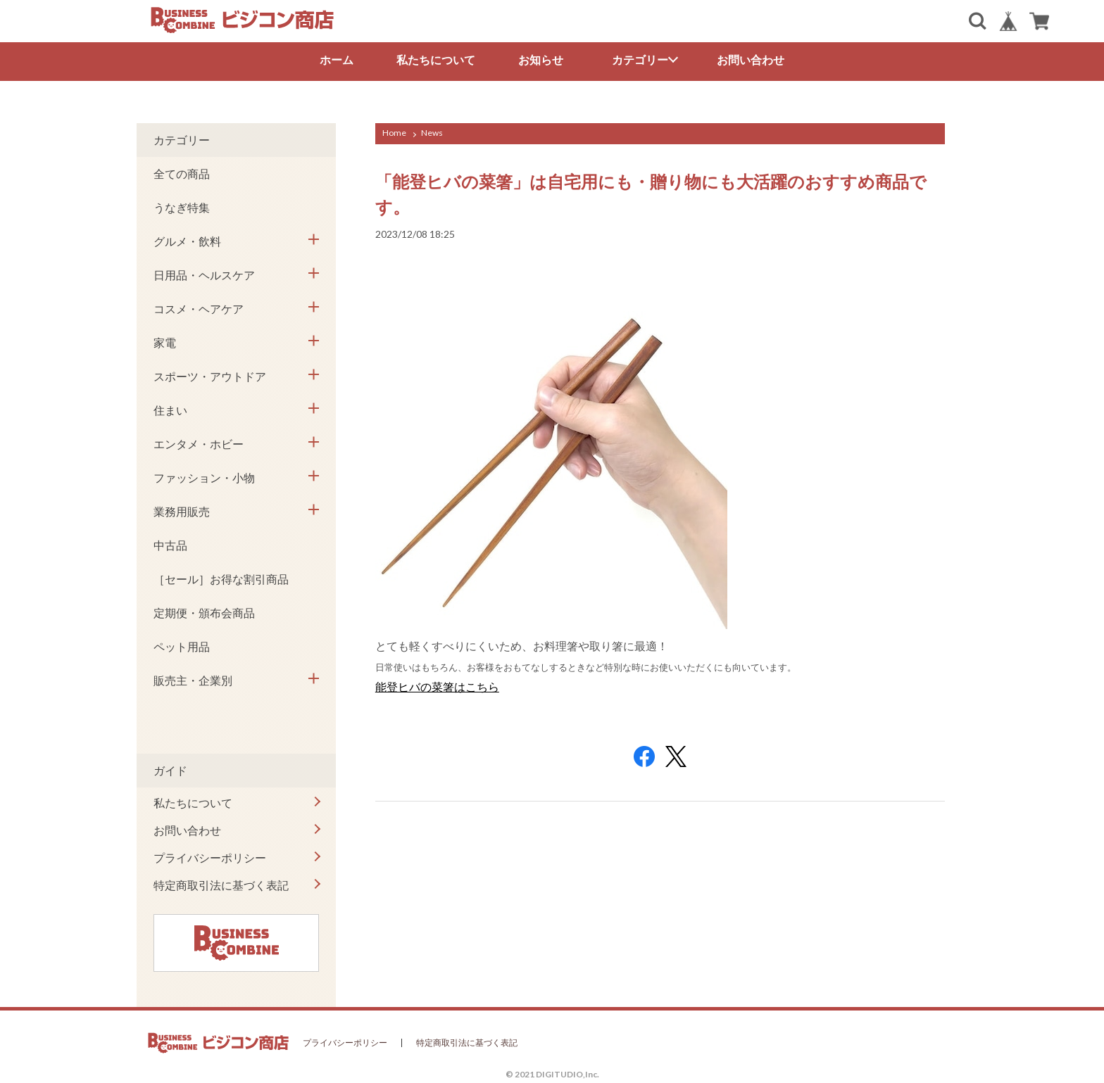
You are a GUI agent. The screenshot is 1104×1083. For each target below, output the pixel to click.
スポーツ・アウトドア (209, 376)
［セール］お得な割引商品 (221, 578)
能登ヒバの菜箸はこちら (437, 686)
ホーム (336, 59)
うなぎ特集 (181, 207)
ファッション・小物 (204, 477)
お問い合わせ (750, 59)
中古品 (170, 545)
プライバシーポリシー (209, 857)
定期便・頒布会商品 (204, 612)
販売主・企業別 (192, 680)
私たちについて (435, 59)
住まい (170, 410)
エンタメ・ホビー (198, 443)
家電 (164, 342)
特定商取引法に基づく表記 (221, 885)
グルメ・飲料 (187, 241)
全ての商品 (181, 173)
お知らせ (540, 59)
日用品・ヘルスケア (204, 274)
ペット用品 (181, 646)
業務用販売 (181, 511)
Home (394, 132)
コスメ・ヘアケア (198, 308)
